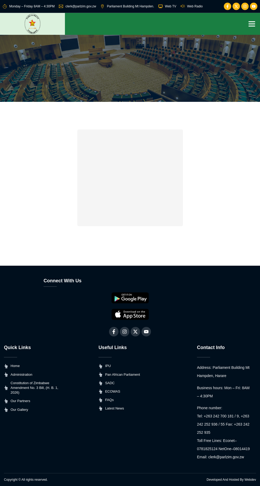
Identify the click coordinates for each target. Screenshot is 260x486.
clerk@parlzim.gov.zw (226, 457)
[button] (251, 23)
